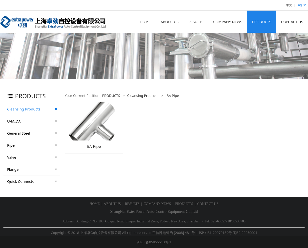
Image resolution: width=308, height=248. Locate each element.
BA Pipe (94, 146)
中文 (289, 5)
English (301, 5)
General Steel (18, 133)
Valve (11, 157)
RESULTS (195, 21)
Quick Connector (21, 181)
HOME (145, 21)
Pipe (11, 145)
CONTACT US (292, 21)
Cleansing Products (23, 109)
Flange (13, 169)
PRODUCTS (261, 21)
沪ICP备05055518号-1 (154, 242)
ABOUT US (169, 21)
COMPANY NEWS (227, 21)
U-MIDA (14, 121)
